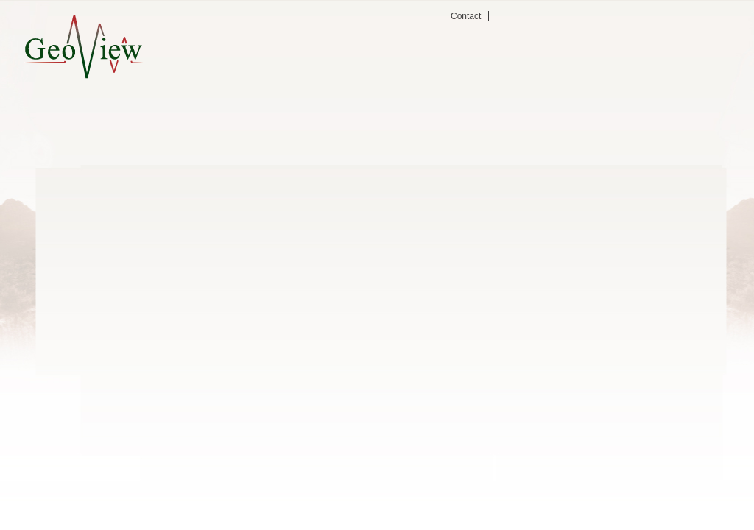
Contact (466, 16)
